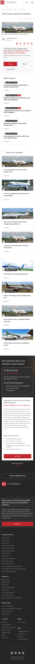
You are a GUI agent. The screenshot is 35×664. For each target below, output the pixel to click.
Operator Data (5, 540)
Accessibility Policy (23, 639)
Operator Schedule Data (8, 548)
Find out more (10, 69)
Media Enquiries (6, 632)
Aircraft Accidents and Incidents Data (12, 566)
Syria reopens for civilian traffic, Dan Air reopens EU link (16, 137)
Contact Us (5, 637)
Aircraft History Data (7, 561)
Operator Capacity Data (8, 551)
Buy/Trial (17, 456)
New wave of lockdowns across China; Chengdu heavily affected (15, 223)
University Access (6, 630)
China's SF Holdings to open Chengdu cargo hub (17, 296)
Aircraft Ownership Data (8, 558)
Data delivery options (7, 611)
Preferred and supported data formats (12, 608)
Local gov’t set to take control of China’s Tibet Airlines (16, 246)
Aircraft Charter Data (7, 563)
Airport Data (5, 543)
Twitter (15, 653)
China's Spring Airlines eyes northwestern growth (16, 344)
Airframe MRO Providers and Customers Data (14, 569)
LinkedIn (16, 43)
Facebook (24, 43)
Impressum (20, 636)
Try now (10, 64)
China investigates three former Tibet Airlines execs (15, 171)
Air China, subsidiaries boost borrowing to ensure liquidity (16, 194)
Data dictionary (6, 614)
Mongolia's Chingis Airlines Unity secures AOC (15, 124)
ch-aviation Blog (6, 624)
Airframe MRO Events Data (9, 571)
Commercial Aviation (12, 9)
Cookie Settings (22, 622)
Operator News (6, 538)
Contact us (17, 465)
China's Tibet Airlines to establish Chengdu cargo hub (17, 320)
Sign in (26, 2)
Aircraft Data (5, 556)
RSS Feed (31, 43)
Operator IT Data (6, 553)
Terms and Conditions (23, 631)
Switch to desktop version (17, 475)
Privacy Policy (21, 634)
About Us (4, 622)
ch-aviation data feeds (8, 606)
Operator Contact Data (8, 545)
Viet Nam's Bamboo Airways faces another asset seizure (16, 86)
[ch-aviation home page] (8, 2)
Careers (4, 635)
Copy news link (28, 43)
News (3, 9)
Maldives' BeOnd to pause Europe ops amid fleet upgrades (17, 99)
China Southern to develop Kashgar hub (16, 274)
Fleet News (22, 9)
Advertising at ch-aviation (8, 627)
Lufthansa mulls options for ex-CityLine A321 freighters (17, 111)
